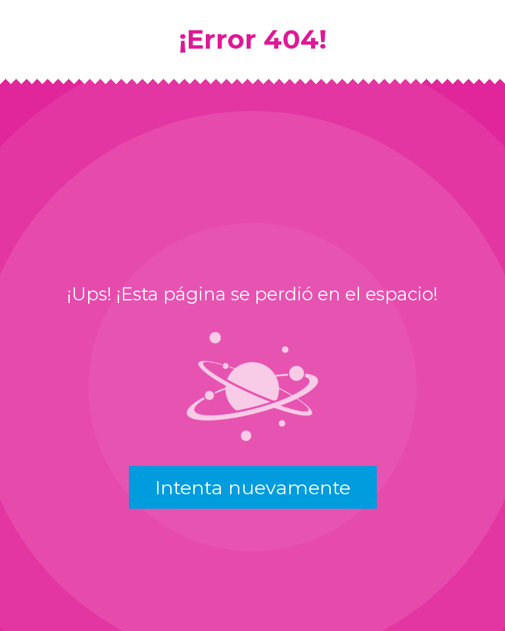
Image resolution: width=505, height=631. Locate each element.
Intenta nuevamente (252, 487)
